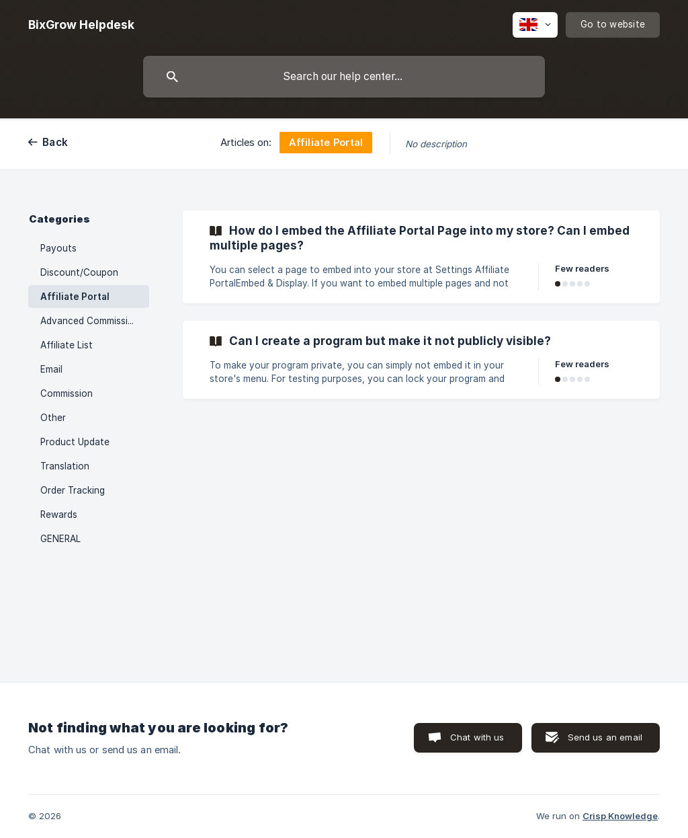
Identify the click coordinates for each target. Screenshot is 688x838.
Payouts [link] (58, 248)
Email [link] (51, 369)
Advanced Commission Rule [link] (94, 320)
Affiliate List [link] (66, 345)
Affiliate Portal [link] (75, 296)
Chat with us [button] (477, 737)
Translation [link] (64, 466)
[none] (81, 25)
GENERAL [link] (60, 538)
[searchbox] (344, 77)
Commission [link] (66, 393)
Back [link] (55, 142)
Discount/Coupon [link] (79, 272)
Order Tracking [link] (72, 490)
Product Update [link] (75, 441)
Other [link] (53, 417)
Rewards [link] (58, 514)
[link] (421, 257)
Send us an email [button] (605, 737)
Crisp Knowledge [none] (620, 815)
